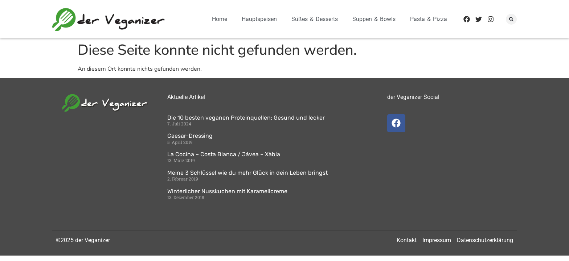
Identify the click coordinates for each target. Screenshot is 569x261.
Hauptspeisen (259, 19)
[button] (511, 19)
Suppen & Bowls (374, 19)
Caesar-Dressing (190, 135)
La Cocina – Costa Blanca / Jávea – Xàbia (223, 154)
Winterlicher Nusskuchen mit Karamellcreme (227, 191)
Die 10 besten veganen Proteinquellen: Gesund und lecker (246, 117)
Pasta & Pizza (428, 19)
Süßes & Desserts (314, 19)
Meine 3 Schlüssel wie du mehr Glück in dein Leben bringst (247, 172)
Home (219, 19)
